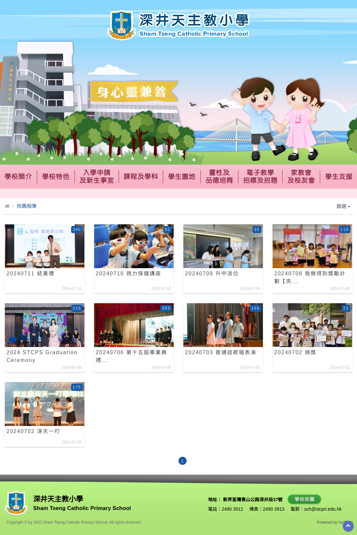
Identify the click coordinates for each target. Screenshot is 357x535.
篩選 (343, 206)
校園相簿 (26, 206)
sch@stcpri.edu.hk (322, 509)
